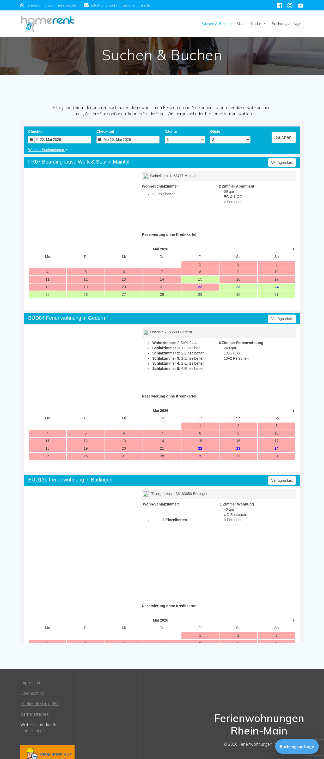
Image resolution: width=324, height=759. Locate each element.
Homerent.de (32, 731)
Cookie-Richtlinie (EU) (39, 704)
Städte (258, 24)
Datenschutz (32, 693)
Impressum (30, 683)
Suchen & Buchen (217, 23)
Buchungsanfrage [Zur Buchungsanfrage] (297, 746)
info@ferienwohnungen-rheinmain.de (120, 5)
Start (241, 23)
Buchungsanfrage (286, 23)
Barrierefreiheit (34, 714)
